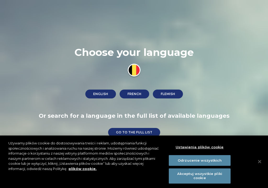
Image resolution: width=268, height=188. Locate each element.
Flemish (168, 94)
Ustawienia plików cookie (200, 148)
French (134, 94)
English (100, 94)
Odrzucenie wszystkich (200, 161)
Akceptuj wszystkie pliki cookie (199, 177)
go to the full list (134, 132)
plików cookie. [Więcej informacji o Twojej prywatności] (83, 169)
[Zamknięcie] (259, 162)
